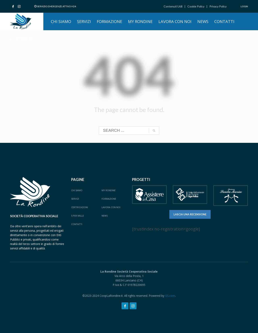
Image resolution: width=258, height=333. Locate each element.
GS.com (170, 296)
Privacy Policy (218, 6)
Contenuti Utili (173, 6)
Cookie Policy (195, 6)
